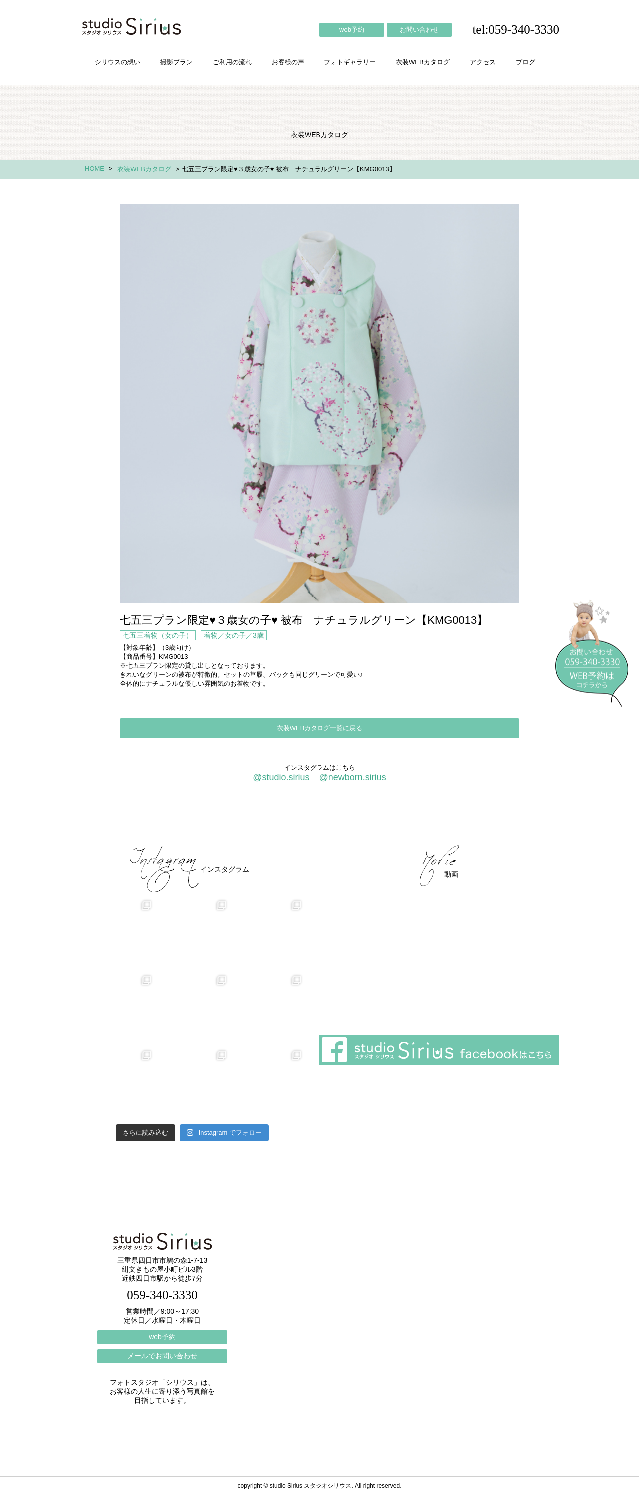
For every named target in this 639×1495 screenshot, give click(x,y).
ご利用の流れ (232, 62)
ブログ (525, 62)
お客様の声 (288, 62)
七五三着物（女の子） (158, 635)
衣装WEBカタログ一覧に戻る (320, 728)
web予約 (351, 29)
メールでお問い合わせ (162, 1356)
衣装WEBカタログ (423, 62)
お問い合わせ (419, 29)
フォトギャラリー (350, 62)
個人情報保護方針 (518, 819)
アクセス (483, 62)
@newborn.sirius (352, 777)
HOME (94, 168)
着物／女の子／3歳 (234, 635)
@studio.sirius (281, 777)
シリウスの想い (117, 62)
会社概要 (394, 819)
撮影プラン (176, 62)
